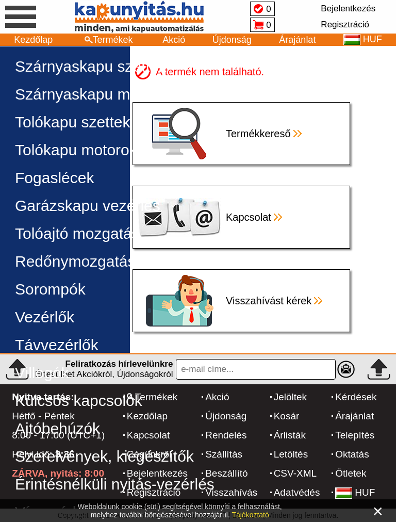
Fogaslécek (54, 177)
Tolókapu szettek (72, 121)
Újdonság (232, 40)
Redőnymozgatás (75, 261)
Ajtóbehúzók (57, 428)
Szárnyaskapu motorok (94, 94)
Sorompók (50, 289)
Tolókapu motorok (76, 149)
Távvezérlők (56, 344)
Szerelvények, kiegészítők (104, 456)
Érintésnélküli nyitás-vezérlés (114, 484)
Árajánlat (297, 40)
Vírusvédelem (62, 511)
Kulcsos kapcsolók (78, 400)
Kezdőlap (33, 40)
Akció (173, 40)
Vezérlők (44, 316)
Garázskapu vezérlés (87, 205)
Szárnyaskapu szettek (90, 66)
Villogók (42, 372)
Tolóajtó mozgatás (77, 233)
